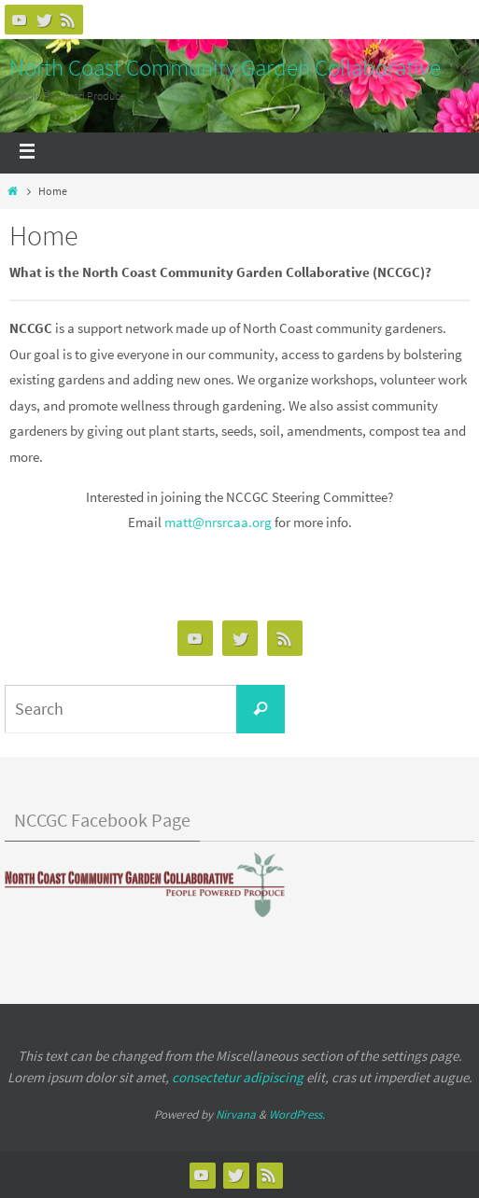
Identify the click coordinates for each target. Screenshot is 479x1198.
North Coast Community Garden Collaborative (225, 67)
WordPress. (297, 1114)
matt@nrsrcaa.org (218, 522)
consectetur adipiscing (237, 1077)
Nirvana (236, 1114)
